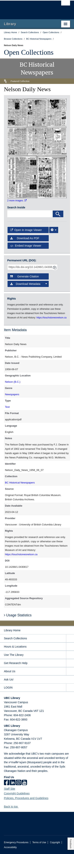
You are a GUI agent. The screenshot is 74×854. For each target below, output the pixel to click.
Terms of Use (39, 842)
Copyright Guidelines (17, 793)
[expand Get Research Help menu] (70, 663)
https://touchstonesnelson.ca (21, 554)
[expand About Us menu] (70, 671)
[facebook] (6, 782)
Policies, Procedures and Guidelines (26, 798)
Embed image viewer (25, 245)
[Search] (58, 213)
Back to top (13, 806)
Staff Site (9, 788)
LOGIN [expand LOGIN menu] (8, 687)
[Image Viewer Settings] (53, 230)
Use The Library (13, 654)
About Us (9, 671)
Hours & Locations (15, 646)
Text (7, 406)
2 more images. (17, 200)
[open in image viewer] (17, 112)
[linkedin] (12, 782)
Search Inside (16, 207)
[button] (20, 806)
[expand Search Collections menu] (70, 638)
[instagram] (18, 782)
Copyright (55, 842)
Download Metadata (28, 283)
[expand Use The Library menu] (70, 655)
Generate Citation (24, 276)
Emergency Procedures (16, 842)
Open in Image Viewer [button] (26, 230)
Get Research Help (15, 663)
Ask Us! (8, 679)
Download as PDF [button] (24, 238)
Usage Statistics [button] (18, 615)
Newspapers (12, 394)
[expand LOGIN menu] (70, 688)
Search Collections (15, 638)
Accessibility (10, 847)
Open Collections (28, 52)
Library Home (12, 630)
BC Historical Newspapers (20, 482)
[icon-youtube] (24, 782)
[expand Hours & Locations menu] (70, 647)
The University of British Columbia (27, 8)
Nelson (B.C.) (12, 381)
